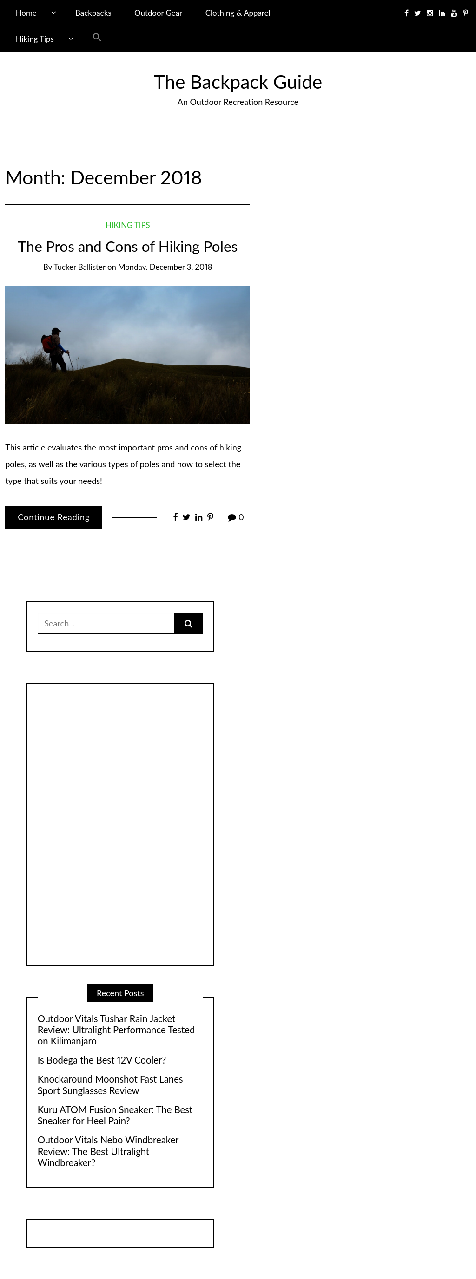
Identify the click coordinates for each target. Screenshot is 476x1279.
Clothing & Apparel (238, 13)
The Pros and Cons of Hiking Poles (128, 246)
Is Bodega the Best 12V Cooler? (102, 1059)
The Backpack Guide (238, 81)
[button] (97, 39)
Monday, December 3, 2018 (165, 267)
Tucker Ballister (80, 267)
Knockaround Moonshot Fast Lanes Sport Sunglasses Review (110, 1084)
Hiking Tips (35, 39)
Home (26, 13)
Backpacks (93, 13)
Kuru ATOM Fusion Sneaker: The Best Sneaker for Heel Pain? (115, 1115)
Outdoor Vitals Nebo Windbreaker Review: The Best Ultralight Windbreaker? (108, 1151)
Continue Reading (54, 517)
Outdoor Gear (158, 13)
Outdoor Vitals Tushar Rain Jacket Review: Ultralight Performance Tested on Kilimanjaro (116, 1030)
